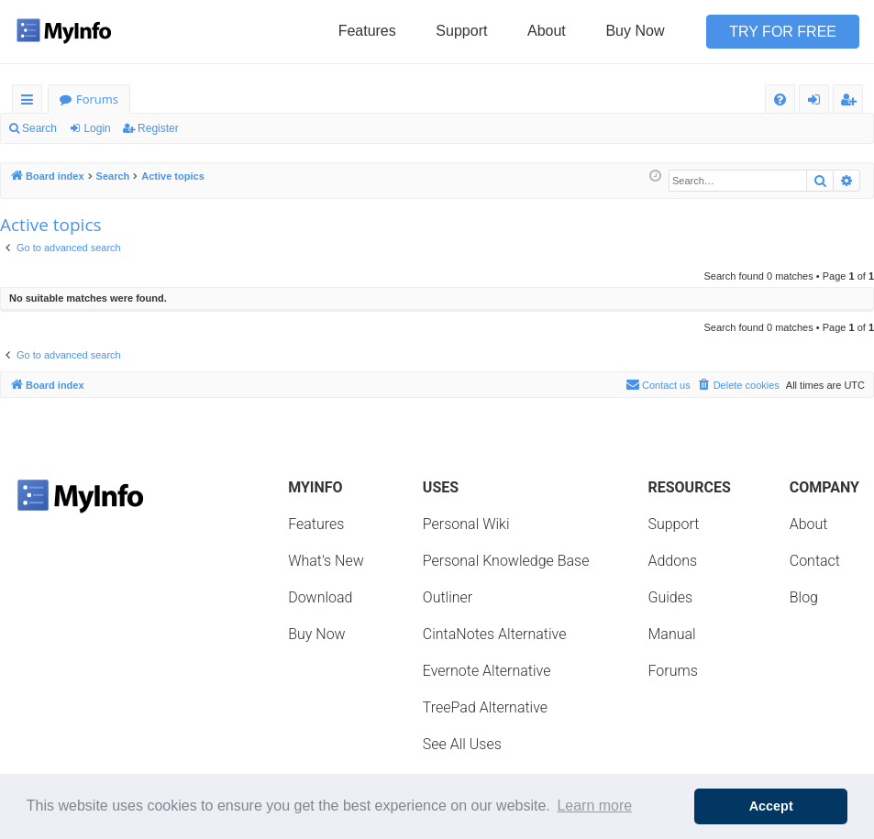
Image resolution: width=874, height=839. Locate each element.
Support (461, 31)
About (546, 31)
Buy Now (634, 31)
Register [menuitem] (852, 102)
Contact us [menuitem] (658, 384)
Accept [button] (771, 806)
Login (96, 128)
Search (39, 128)
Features (367, 31)
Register (158, 128)
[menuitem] (780, 99)
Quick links (30, 102)
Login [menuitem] (817, 102)
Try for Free (782, 31)
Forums (97, 99)
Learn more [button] (594, 805)
